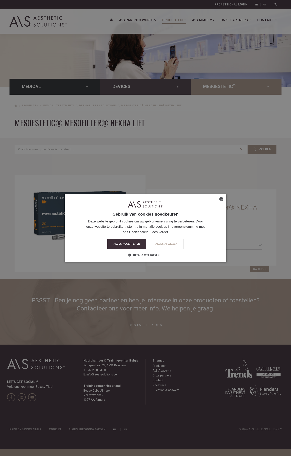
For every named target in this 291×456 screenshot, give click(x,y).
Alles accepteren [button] (127, 243)
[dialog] (145, 228)
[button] (145, 255)
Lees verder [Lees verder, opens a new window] (159, 232)
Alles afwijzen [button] (166, 243)
